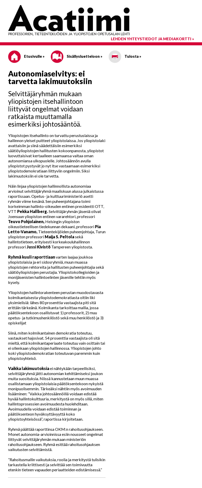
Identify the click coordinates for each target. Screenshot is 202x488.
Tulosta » (125, 56)
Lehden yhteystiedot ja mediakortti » (152, 38)
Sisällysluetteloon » (76, 56)
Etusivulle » (26, 56)
